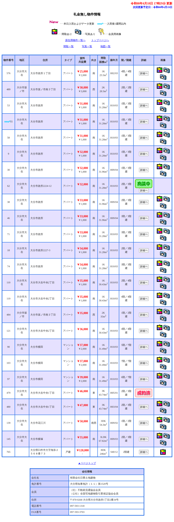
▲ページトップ (87, 463)
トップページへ (100, 40)
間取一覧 (68, 46)
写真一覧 (87, 46)
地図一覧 (105, 46)
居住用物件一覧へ (75, 40)
